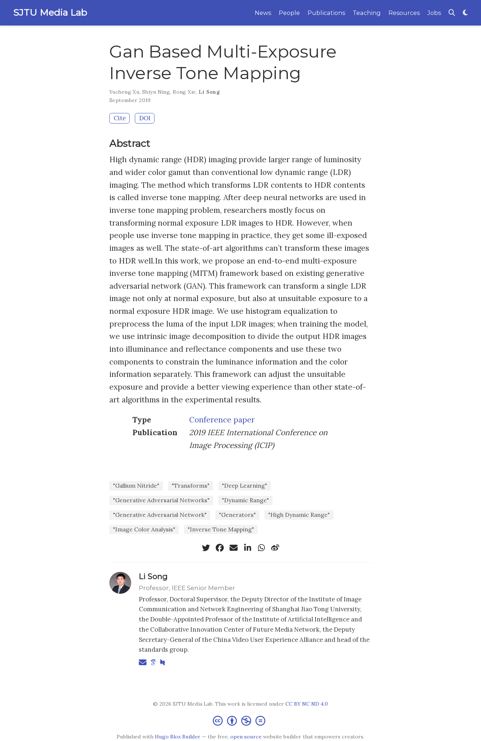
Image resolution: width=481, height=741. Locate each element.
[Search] (452, 13)
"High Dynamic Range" (299, 514)
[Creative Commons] (240, 720)
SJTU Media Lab (50, 12)
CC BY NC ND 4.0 (306, 704)
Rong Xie (184, 92)
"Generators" (237, 514)
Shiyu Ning (156, 92)
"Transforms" (191, 485)
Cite (120, 118)
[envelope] (233, 547)
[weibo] (275, 547)
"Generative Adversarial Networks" (161, 500)
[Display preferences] (465, 13)
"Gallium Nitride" (136, 485)
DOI (144, 118)
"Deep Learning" (244, 485)
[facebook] (219, 547)
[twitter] (205, 547)
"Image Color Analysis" (144, 529)
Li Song (209, 92)
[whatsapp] (261, 547)
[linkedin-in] (247, 547)
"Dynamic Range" (245, 500)
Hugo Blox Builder (177, 736)
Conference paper (222, 420)
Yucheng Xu (124, 92)
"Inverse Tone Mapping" (221, 529)
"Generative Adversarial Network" (160, 514)
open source (246, 736)
